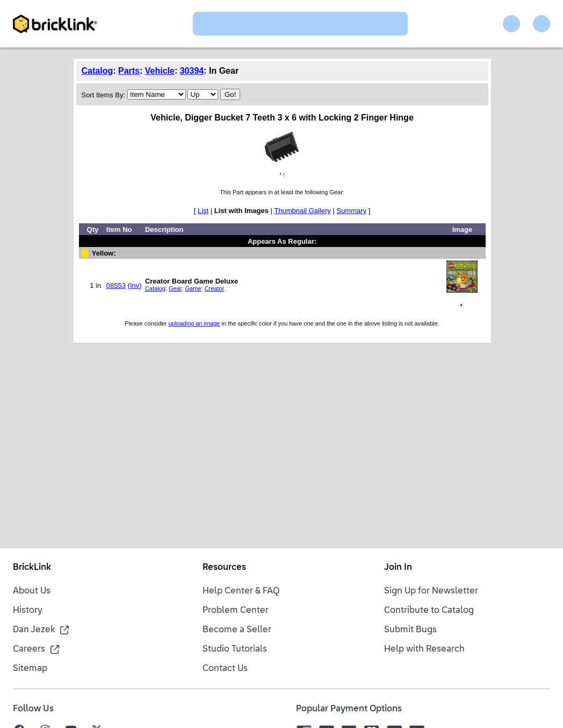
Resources (224, 567)
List (203, 211)
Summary (351, 211)
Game (193, 288)
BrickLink (32, 567)
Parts (129, 70)
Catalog (97, 70)
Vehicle (160, 70)
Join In (398, 567)
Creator (215, 288)
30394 (192, 70)
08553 (116, 285)
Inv (134, 285)
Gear (175, 288)
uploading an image (194, 323)
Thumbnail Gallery (302, 211)
